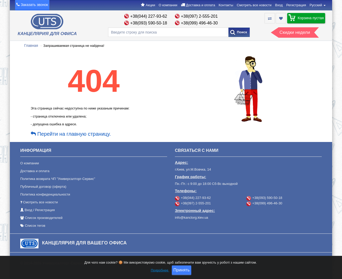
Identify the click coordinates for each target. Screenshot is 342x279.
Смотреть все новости (254, 5)
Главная (31, 45)
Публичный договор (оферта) (43, 187)
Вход (278, 5)
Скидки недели (295, 32)
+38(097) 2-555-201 (199, 16)
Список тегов (35, 226)
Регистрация (296, 5)
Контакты (226, 5)
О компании (168, 5)
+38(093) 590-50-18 (148, 23)
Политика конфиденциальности (45, 194)
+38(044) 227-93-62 (148, 16)
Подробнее (160, 275)
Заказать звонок (34, 5)
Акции (150, 5)
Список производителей (44, 218)
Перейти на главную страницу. (71, 134)
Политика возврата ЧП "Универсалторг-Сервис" (57, 179)
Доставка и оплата (200, 5)
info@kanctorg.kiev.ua (191, 217)
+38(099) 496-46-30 (199, 23)
